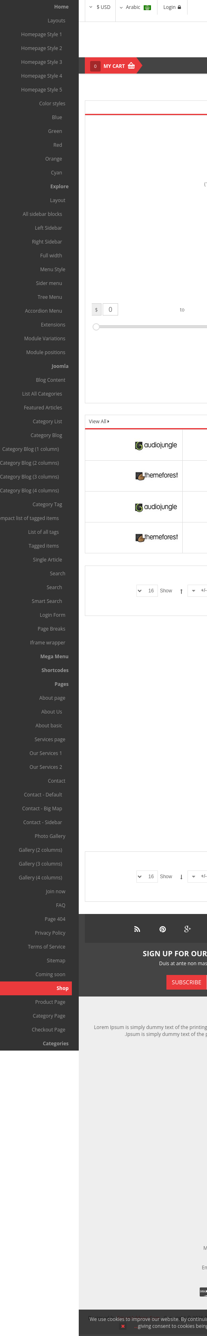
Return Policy (180, 1110)
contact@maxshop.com (165, 1267)
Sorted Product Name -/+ (149, 590)
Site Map (185, 1208)
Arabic (59, 7)
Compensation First (173, 1087)
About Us (184, 1162)
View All (19, 421)
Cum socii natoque (181, 811)
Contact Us (182, 1121)
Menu (189, 65)
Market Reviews (177, 1174)
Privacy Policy (179, 1196)
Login (93, 7)
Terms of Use (179, 1185)
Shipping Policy (178, 1076)
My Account (181, 1099)
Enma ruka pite (179, 696)
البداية (141, 606)
